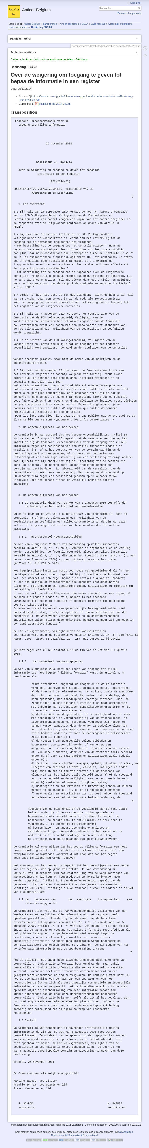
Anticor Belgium (32, 24)
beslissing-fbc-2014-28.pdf (54, 103)
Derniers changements (129, 13)
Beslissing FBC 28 (41, 27)
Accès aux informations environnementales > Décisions (54, 59)
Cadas (14, 59)
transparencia (50, 24)
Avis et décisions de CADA (74, 24)
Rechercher (139, 8)
